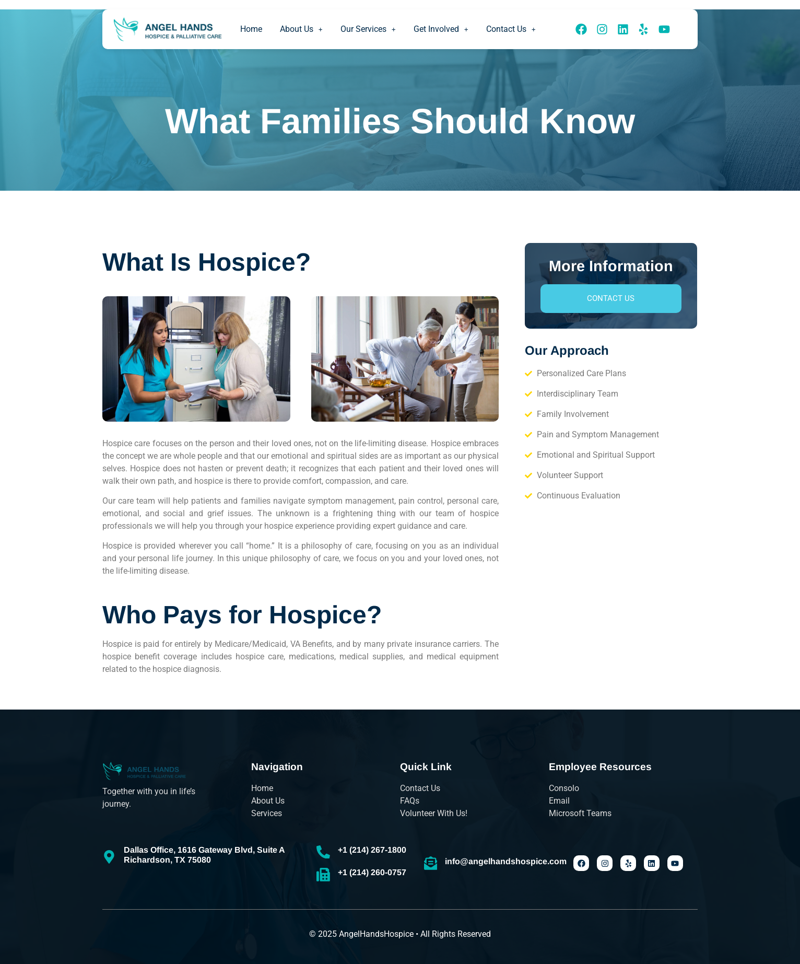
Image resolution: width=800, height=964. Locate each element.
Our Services (368, 29)
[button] (301, 29)
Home (251, 29)
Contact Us (511, 29)
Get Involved (441, 29)
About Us (301, 29)
